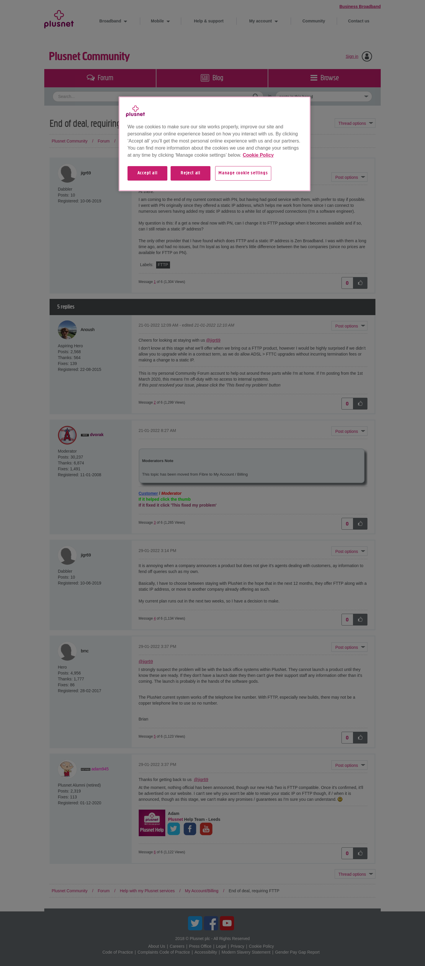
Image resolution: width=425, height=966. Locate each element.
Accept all (148, 173)
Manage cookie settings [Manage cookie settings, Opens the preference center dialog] (243, 173)
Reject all (190, 173)
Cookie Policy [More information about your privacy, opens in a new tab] (258, 155)
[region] (214, 143)
